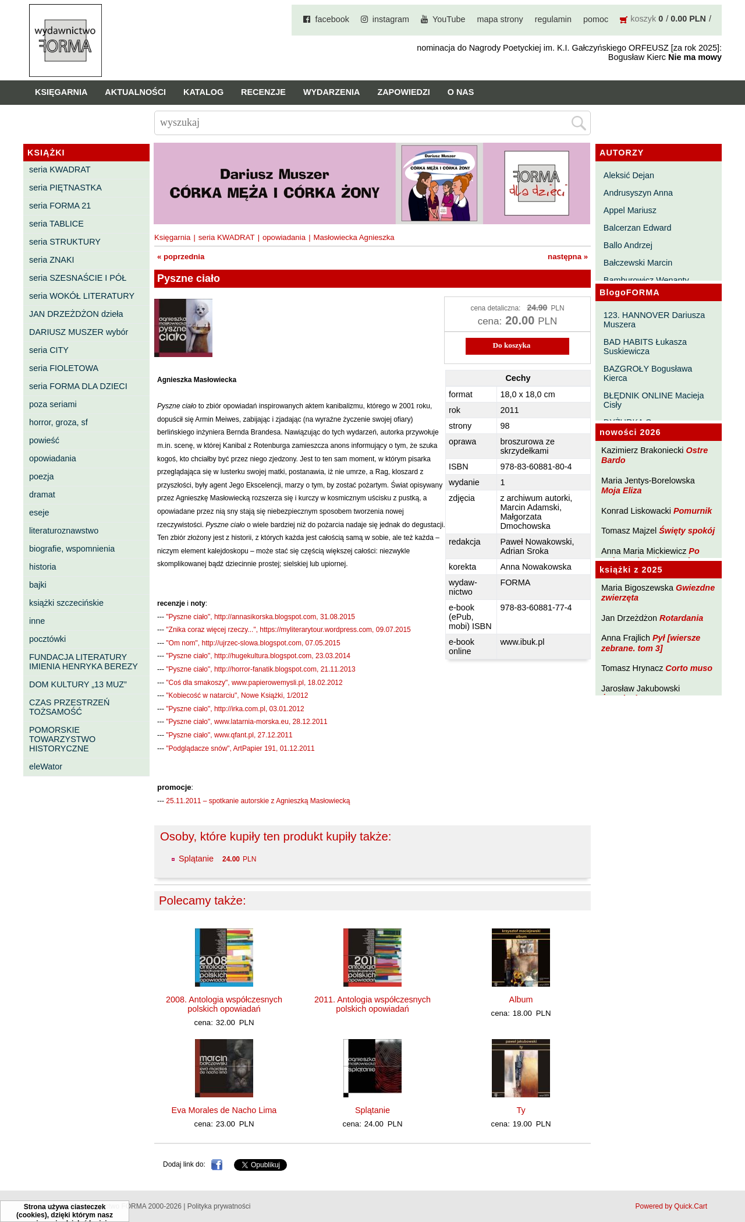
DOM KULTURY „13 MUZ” (78, 684)
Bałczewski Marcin (638, 262)
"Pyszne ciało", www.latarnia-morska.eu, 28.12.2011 (246, 722)
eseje (39, 512)
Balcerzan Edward (638, 227)
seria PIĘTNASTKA (65, 187)
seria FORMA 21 (60, 205)
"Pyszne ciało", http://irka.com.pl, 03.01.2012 (235, 709)
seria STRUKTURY (65, 241)
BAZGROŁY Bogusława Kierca (648, 373)
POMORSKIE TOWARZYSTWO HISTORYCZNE (62, 739)
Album (521, 999)
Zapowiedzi (403, 92)
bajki (38, 584)
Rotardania (681, 618)
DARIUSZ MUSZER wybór (78, 332)
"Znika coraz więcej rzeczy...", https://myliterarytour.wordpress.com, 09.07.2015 (288, 630)
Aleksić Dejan (629, 175)
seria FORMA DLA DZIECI (78, 386)
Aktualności (135, 92)
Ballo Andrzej (628, 245)
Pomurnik (692, 510)
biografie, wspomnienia (72, 548)
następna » (568, 256)
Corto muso (688, 668)
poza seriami (53, 404)
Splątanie (196, 858)
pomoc (595, 19)
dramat (42, 494)
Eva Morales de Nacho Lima (224, 1110)
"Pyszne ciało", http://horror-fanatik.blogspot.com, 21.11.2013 (260, 669)
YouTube (449, 19)
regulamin (553, 19)
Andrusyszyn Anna (638, 192)
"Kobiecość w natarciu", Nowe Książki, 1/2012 (237, 695)
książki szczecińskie (66, 603)
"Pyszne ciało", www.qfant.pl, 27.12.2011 (229, 735)
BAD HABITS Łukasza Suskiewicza (645, 346)
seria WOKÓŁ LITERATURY (81, 296)
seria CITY (49, 350)
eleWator (45, 766)
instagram (390, 19)
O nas (461, 92)
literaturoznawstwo (63, 530)
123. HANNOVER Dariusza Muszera (654, 319)
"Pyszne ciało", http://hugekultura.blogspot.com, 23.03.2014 (258, 656)
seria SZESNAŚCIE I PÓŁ (77, 277)
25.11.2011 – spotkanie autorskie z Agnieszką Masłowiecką (258, 801)
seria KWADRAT (60, 169)
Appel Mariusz (630, 210)
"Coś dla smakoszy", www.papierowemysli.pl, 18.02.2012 (254, 683)
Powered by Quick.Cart (671, 1206)
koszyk (643, 18)
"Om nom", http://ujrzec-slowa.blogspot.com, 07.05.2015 (253, 643)
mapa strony (500, 19)
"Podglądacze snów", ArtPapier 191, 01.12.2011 (240, 748)
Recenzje (263, 92)
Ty (520, 1110)
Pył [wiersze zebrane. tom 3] (650, 642)
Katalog (203, 92)
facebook (332, 19)
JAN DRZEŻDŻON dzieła (76, 314)
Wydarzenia (331, 92)
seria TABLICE (56, 223)
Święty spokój (687, 530)
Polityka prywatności (219, 1206)
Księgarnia (61, 92)
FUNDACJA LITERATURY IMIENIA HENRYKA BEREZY (83, 661)
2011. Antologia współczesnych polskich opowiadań (372, 1004)
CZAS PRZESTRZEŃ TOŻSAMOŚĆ (69, 707)
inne (37, 621)
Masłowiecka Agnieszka (353, 237)
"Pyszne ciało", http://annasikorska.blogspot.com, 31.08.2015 (260, 617)
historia (42, 566)
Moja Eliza (621, 490)
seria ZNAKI (51, 259)
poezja (41, 476)
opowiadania (52, 458)
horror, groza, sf (58, 422)
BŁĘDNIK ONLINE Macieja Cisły (654, 400)
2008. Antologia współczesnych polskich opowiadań (224, 1004)
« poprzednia (180, 256)
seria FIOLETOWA (63, 368)
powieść (44, 440)
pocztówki (47, 639)
